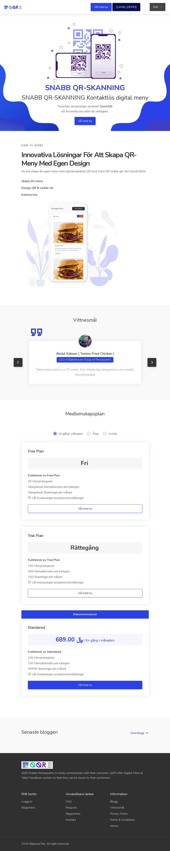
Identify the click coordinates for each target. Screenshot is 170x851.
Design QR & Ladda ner (37, 188)
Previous (18, 362)
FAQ (69, 802)
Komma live (29, 195)
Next (151, 362)
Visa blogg (137, 733)
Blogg (114, 802)
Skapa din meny (32, 181)
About (114, 826)
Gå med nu (101, 7)
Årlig (93, 434)
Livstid (110, 434)
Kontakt (71, 820)
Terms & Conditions (122, 820)
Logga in (26, 802)
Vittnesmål (117, 808)
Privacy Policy (119, 814)
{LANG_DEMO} (126, 7)
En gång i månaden (68, 434)
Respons (71, 808)
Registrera (28, 808)
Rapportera (73, 814)
